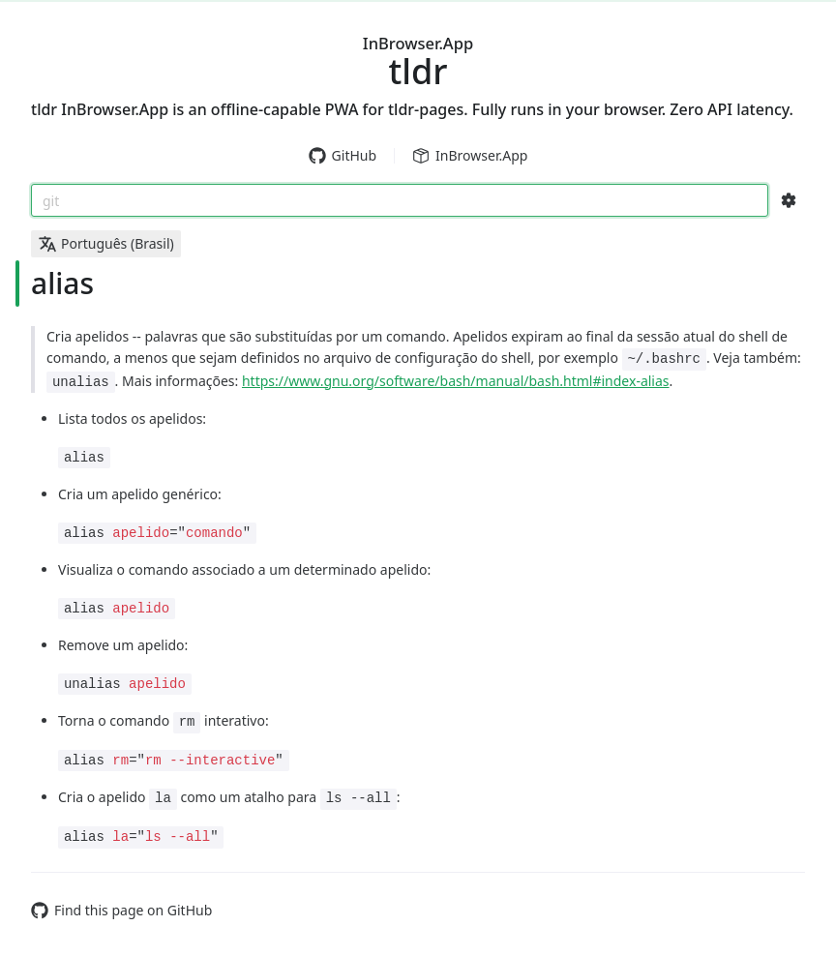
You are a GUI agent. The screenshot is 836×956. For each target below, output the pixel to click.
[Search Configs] (788, 200)
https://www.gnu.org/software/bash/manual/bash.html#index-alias (456, 381)
